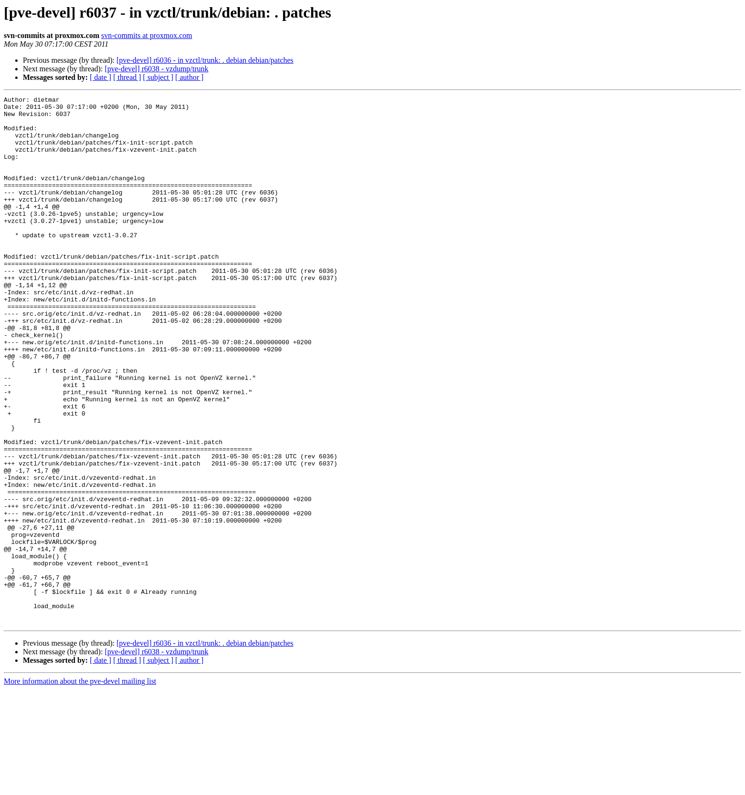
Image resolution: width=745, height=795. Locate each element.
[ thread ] (127, 77)
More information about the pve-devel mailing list (80, 787)
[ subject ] (158, 77)
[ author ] (189, 77)
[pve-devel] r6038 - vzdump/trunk (156, 69)
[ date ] (100, 77)
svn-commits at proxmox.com (146, 35)
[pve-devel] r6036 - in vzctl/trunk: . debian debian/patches (204, 60)
